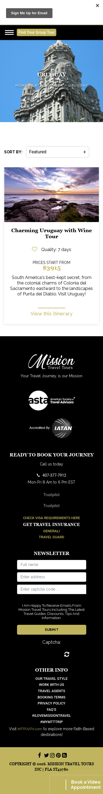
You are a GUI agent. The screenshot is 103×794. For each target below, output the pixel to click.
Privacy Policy (51, 703)
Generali (51, 531)
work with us (51, 685)
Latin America (47, 85)
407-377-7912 (51, 475)
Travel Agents (51, 691)
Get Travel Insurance (51, 524)
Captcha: (51, 642)
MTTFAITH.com (30, 729)
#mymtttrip (51, 722)
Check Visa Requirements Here (51, 518)
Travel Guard (51, 537)
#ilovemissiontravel (51, 716)
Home (21, 85)
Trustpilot (51, 495)
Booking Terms (52, 697)
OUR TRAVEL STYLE (51, 679)
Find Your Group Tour (36, 32)
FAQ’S (51, 709)
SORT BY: (13, 152)
